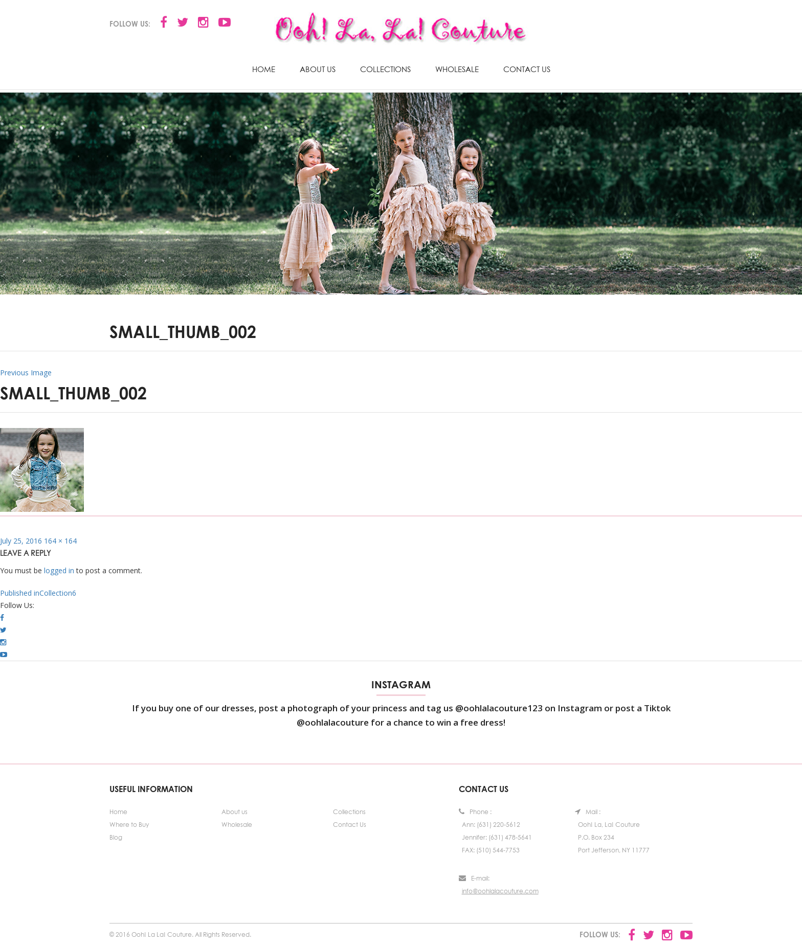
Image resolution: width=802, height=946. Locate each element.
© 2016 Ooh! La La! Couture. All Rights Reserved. (180, 934)
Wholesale (457, 69)
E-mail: (474, 878)
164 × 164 (60, 541)
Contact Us (526, 69)
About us (318, 69)
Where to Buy (129, 824)
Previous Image (26, 372)
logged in (59, 570)
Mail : (587, 812)
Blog (115, 837)
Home (263, 69)
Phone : (475, 812)
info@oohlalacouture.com (500, 891)
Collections (385, 69)
